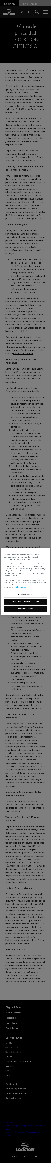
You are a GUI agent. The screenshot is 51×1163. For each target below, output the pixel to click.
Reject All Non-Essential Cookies (25, 602)
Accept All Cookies (25, 609)
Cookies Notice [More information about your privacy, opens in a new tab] (20, 587)
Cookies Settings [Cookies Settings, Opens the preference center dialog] (25, 595)
